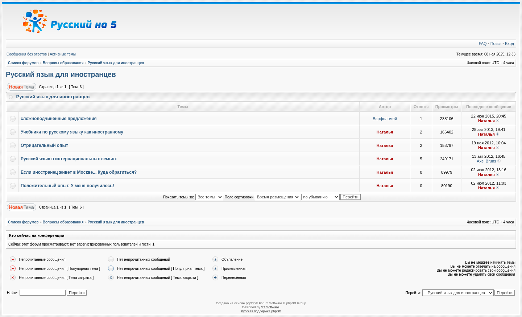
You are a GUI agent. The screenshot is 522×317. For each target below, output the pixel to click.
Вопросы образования (63, 63)
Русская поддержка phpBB (261, 311)
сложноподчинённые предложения (59, 118)
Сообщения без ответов (27, 54)
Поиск (495, 43)
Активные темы (63, 54)
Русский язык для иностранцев (116, 63)
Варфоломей (385, 118)
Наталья (486, 121)
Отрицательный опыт (44, 145)
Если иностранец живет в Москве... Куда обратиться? (79, 172)
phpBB (251, 303)
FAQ (483, 43)
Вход (509, 43)
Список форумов (23, 63)
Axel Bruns (486, 161)
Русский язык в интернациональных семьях (69, 158)
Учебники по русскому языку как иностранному (72, 132)
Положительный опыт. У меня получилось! (67, 185)
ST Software (270, 307)
